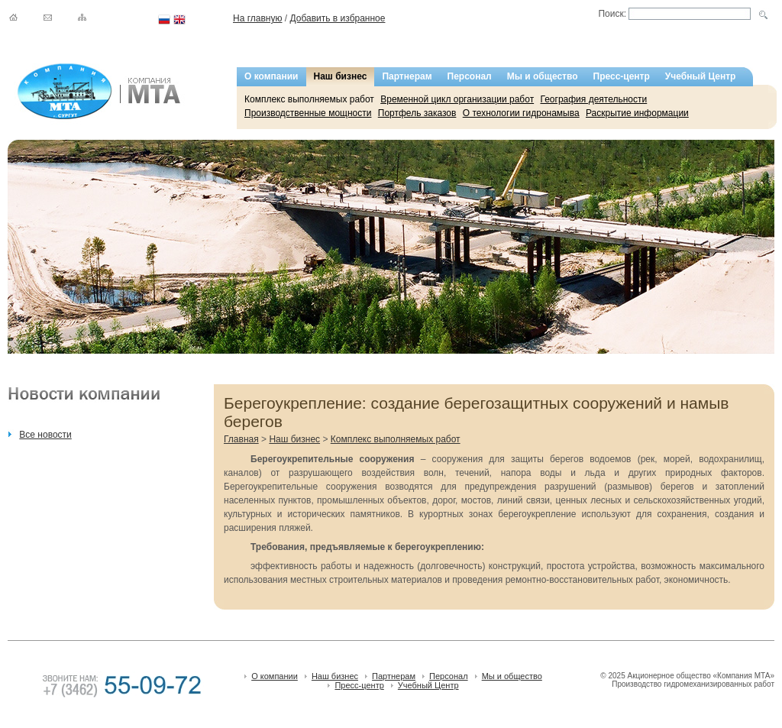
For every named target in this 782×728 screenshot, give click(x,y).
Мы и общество (542, 76)
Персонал (470, 76)
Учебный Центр (700, 76)
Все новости (45, 434)
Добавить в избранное (337, 18)
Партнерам (406, 76)
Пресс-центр (621, 76)
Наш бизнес (340, 76)
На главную (257, 18)
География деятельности (593, 99)
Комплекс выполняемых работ (309, 99)
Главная (241, 439)
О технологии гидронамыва (521, 113)
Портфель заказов (417, 113)
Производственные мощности (307, 113)
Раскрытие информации (637, 113)
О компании (271, 76)
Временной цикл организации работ (457, 99)
